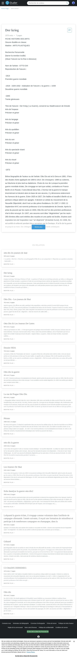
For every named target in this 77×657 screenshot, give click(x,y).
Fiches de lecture (52, 623)
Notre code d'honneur (31, 627)
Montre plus (38, 227)
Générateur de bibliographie (21, 623)
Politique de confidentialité (46, 627)
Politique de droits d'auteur (66, 623)
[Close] (74, 647)
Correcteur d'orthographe (38, 623)
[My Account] (73, 3)
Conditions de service (61, 627)
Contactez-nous (6, 623)
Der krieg (15, 8)
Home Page (5, 8)
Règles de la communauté (15, 627)
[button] (3, 3)
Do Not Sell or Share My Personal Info (38, 631)
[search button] (67, 3)
